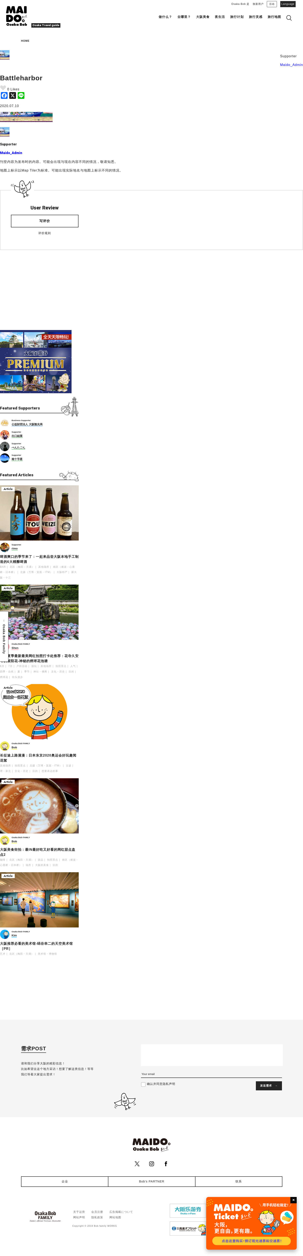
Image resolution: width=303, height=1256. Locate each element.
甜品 (40, 859)
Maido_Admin (291, 65)
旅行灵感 (255, 17)
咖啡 (2, 859)
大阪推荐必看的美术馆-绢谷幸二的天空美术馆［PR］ (36, 946)
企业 (65, 1181)
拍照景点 (61, 666)
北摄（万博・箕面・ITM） (36, 572)
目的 (71, 671)
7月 (10, 666)
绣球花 (4, 677)
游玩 (34, 666)
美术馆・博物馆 (47, 953)
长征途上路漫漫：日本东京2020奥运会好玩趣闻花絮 (38, 758)
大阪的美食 (42, 865)
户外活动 (21, 666)
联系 (238, 1181)
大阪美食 (203, 17)
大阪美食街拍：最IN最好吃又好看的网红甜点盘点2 (37, 852)
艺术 (2, 953)
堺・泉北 (5, 771)
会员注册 (97, 1211)
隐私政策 (97, 1217)
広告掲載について (121, 1211)
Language (288, 4)
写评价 (44, 221)
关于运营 (79, 1211)
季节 (27, 671)
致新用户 (258, 4)
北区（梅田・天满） (22, 566)
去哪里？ (184, 17)
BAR (3, 566)
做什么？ (165, 17)
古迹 (68, 765)
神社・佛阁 (40, 671)
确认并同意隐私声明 (161, 1084)
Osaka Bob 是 (240, 4)
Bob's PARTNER (151, 1181)
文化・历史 (58, 671)
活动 (272, 4)
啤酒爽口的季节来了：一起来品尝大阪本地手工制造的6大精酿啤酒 (39, 559)
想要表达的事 (50, 771)
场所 (28, 865)
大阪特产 (62, 572)
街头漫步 (17, 677)
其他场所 (43, 566)
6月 (2, 666)
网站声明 (79, 1217)
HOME (25, 40)
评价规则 (44, 233)
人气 (73, 666)
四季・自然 (7, 671)
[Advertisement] (39, 289)
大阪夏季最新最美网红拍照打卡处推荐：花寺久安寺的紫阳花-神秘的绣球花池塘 (39, 658)
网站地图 (115, 1217)
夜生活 (220, 17)
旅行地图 (274, 17)
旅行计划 (237, 17)
